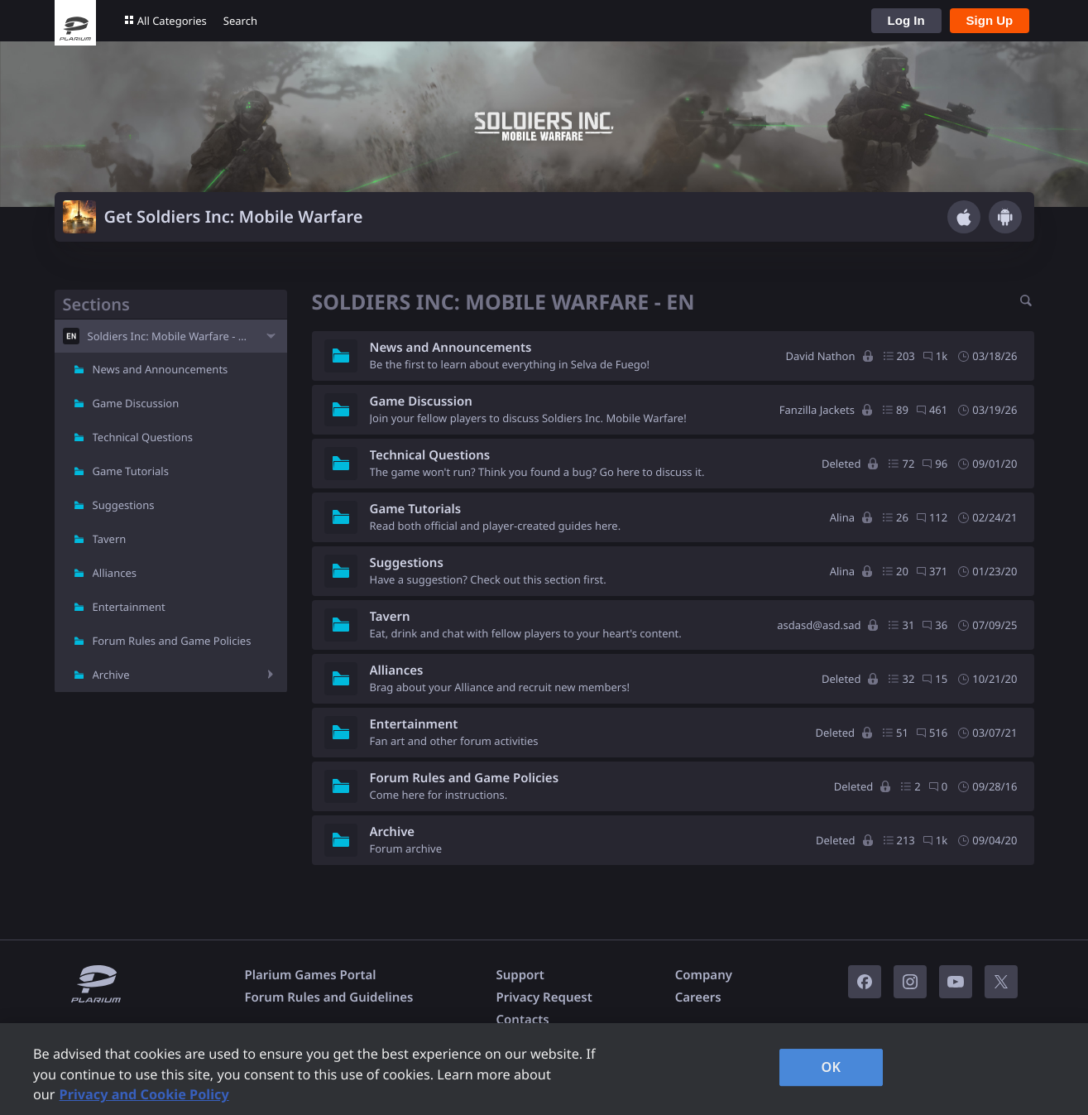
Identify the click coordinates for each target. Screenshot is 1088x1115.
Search (240, 20)
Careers (698, 997)
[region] (544, 1069)
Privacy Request (544, 997)
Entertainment (129, 606)
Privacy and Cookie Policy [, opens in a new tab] (144, 1094)
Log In (906, 20)
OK (831, 1067)
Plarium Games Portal (310, 975)
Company (703, 975)
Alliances (115, 572)
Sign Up (990, 20)
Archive (111, 674)
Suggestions (124, 504)
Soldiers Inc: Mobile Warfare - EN (170, 336)
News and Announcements (160, 369)
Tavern (110, 538)
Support (520, 975)
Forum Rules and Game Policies (172, 640)
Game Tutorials (131, 471)
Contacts (522, 1020)
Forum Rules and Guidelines (329, 997)
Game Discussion (136, 403)
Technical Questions (143, 437)
